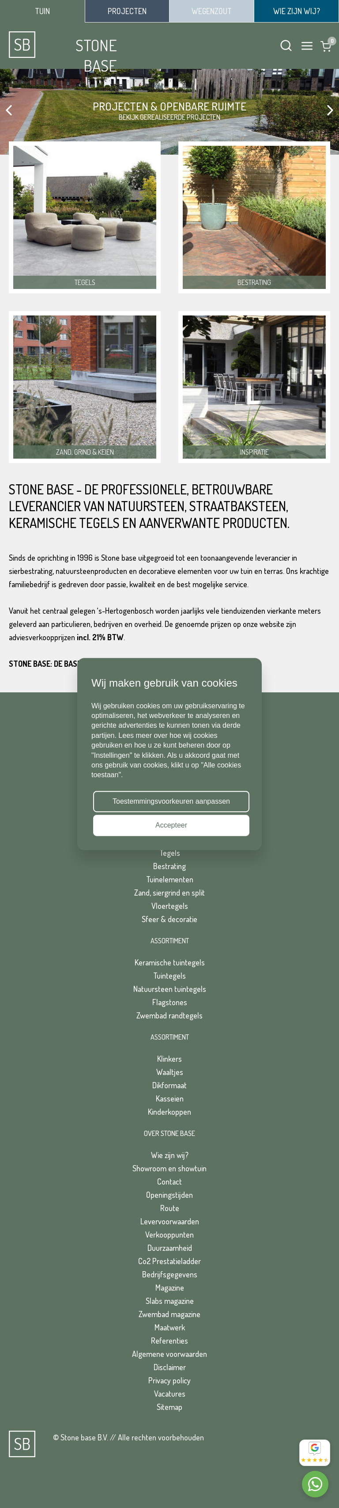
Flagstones (169, 1002)
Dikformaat (169, 1085)
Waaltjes (169, 1072)
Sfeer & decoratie (169, 919)
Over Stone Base (169, 1133)
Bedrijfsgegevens (169, 1274)
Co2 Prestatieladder (169, 1261)
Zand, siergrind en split (169, 892)
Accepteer (171, 825)
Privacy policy (169, 1380)
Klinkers (169, 1059)
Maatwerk (169, 1327)
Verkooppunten (169, 1234)
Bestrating (169, 866)
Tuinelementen (169, 879)
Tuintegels (169, 975)
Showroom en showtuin (169, 1168)
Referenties (169, 1340)
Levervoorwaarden (169, 1221)
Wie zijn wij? (169, 1155)
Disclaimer (170, 1367)
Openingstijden (169, 1195)
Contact (169, 1181)
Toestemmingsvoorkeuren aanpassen (171, 801)
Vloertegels (169, 906)
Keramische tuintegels (170, 962)
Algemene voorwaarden (169, 1354)
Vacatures (169, 1393)
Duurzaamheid (169, 1248)
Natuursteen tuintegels (169, 989)
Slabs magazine (170, 1301)
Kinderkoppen (169, 1112)
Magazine (169, 1287)
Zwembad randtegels (169, 1015)
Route (169, 1208)
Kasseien (170, 1098)
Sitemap (169, 1407)
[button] (9, 110)
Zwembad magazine (169, 1314)
